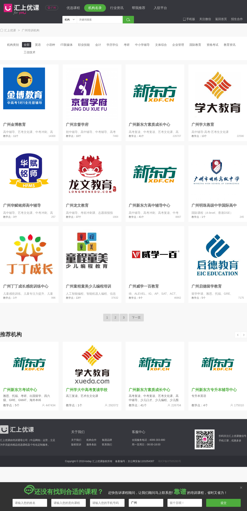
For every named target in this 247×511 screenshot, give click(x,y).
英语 (38, 44)
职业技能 (84, 44)
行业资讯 (117, 8)
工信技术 (29, 52)
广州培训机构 (30, 30)
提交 (223, 503)
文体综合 (161, 44)
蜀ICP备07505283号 (169, 461)
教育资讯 (229, 44)
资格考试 (212, 44)
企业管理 (178, 44)
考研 (127, 44)
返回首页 (221, 19)
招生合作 (237, 19)
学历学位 (112, 44)
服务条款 (91, 444)
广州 (52, 7)
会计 (98, 44)
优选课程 (73, 8)
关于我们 (76, 439)
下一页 (136, 317)
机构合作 (91, 439)
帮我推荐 (138, 8)
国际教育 (195, 44)
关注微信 (205, 19)
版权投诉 (76, 444)
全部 (27, 44)
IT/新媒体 (66, 44)
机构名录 (95, 8)
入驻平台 (160, 8)
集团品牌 (107, 439)
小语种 (50, 44)
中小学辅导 (142, 44)
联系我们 (107, 444)
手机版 (189, 19)
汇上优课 (20, 8)
